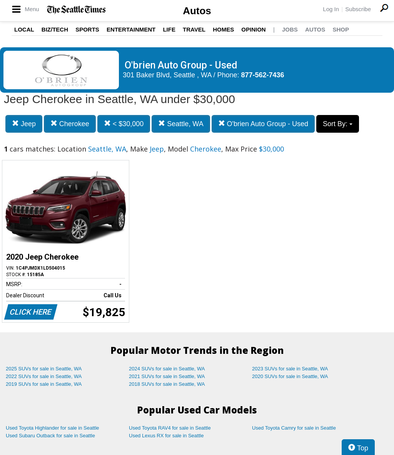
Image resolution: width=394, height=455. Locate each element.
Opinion (253, 29)
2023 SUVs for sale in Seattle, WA (290, 369)
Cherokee (69, 124)
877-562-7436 (262, 75)
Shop (340, 29)
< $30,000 (124, 124)
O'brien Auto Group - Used (263, 124)
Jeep (24, 124)
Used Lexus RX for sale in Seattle (166, 435)
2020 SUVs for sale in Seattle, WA (290, 376)
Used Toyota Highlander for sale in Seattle (52, 428)
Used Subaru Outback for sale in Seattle (50, 435)
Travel (194, 29)
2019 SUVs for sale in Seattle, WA (44, 384)
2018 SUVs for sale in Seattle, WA (167, 384)
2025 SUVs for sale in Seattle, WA (44, 369)
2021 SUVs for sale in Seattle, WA (167, 376)
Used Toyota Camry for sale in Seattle (294, 428)
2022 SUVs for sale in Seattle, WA (44, 376)
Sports (87, 29)
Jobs (290, 29)
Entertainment (131, 29)
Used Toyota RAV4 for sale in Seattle (170, 428)
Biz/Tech (55, 29)
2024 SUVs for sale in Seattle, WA (167, 369)
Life (169, 29)
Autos (197, 11)
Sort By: (337, 124)
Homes (223, 29)
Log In (331, 9)
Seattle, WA (180, 124)
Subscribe (358, 9)
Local (24, 29)
